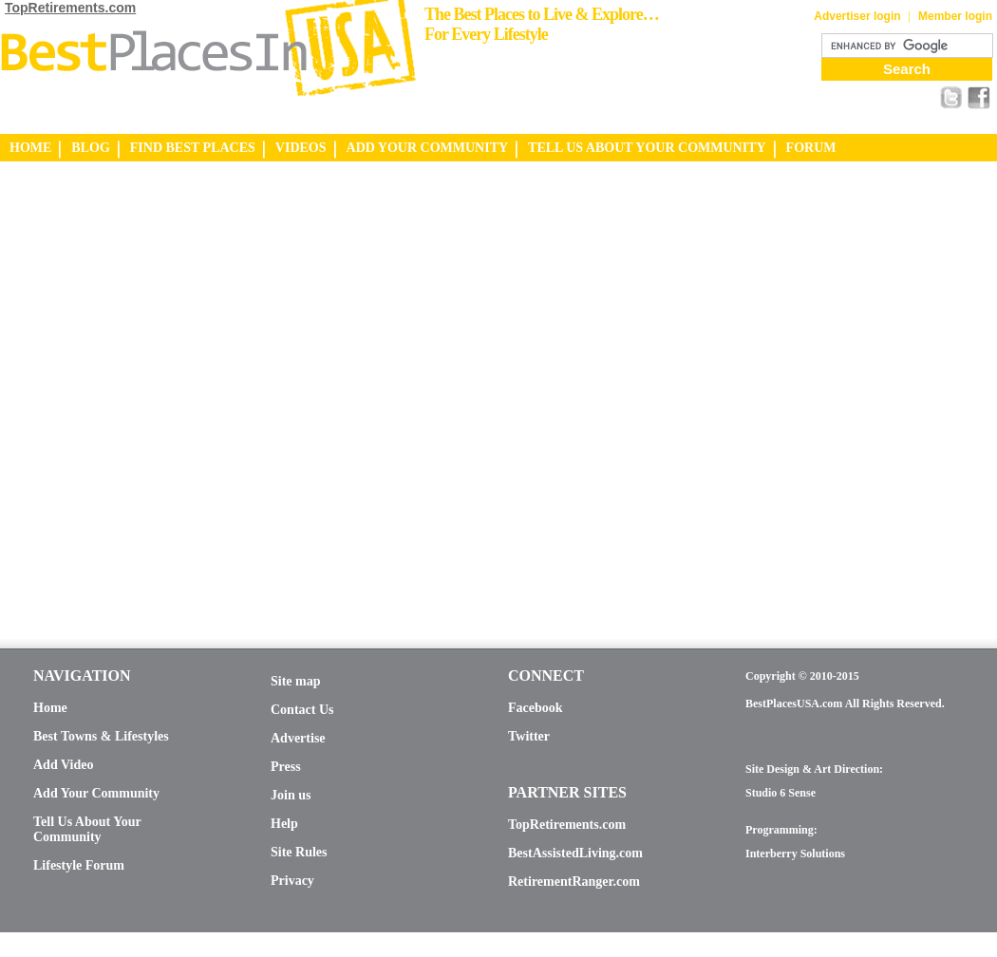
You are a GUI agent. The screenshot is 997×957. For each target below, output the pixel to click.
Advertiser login (857, 16)
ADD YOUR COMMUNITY (428, 148)
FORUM (811, 148)
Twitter (529, 736)
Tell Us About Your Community (87, 829)
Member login (955, 16)
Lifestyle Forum (78, 865)
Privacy (292, 880)
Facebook (535, 708)
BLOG (90, 148)
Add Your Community (96, 793)
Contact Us (302, 710)
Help (284, 823)
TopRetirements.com (70, 7)
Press (286, 767)
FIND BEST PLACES (192, 148)
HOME (30, 148)
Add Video (63, 765)
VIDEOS (301, 148)
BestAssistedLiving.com (575, 853)
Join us (290, 795)
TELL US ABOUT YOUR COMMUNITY (646, 148)
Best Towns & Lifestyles (101, 736)
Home (50, 708)
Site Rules (299, 852)
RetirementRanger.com (574, 881)
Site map (296, 681)
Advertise (298, 738)
